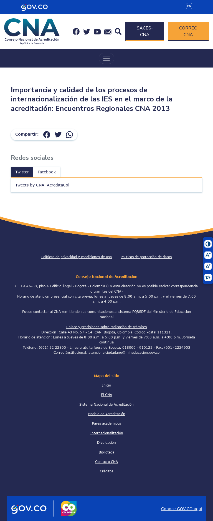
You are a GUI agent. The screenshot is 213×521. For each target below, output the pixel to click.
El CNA (106, 395)
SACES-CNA (145, 31)
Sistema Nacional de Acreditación (106, 404)
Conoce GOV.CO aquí (181, 508)
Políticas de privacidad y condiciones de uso (76, 257)
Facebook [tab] (47, 171)
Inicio (106, 385)
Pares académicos (106, 423)
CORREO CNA (188, 31)
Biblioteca (106, 452)
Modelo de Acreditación (106, 414)
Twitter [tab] (22, 171)
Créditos (106, 471)
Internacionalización (106, 433)
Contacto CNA (106, 461)
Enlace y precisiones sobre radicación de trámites (106, 327)
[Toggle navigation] (106, 58)
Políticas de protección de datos (146, 257)
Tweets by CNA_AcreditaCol (42, 185)
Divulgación (106, 442)
